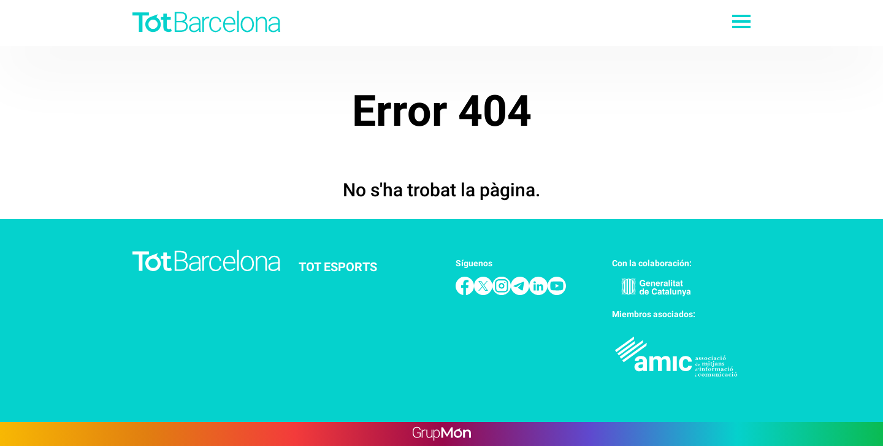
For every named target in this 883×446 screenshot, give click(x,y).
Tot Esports (338, 267)
